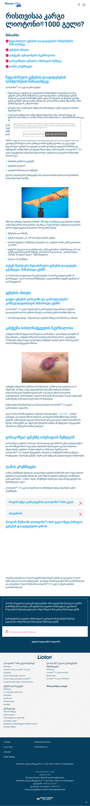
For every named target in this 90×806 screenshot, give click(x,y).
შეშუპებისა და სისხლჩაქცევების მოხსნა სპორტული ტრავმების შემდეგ (20, 725)
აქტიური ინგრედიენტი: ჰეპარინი (14, 676)
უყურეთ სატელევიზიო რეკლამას (46, 641)
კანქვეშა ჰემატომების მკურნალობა (32, 55)
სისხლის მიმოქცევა (10, 711)
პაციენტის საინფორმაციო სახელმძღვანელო (18, 682)
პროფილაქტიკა (9, 701)
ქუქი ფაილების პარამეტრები (33, 134)
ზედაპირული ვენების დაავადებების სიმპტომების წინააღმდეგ (41, 42)
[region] (45, 129)
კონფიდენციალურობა (42, 742)
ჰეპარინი (63, 413)
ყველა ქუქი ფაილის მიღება (56, 134)
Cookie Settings (9, 757)
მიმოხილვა (7, 666)
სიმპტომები (7, 695)
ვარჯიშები (7, 704)
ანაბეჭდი (7, 742)
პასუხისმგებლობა (41, 747)
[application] (45, 552)
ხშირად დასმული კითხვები (57, 686)
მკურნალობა (8, 698)
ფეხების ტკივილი (9, 715)
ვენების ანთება (19, 49)
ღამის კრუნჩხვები (20, 66)
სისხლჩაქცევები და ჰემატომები (14, 718)
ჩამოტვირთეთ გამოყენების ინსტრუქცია (23, 632)
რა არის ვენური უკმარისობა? (13, 692)
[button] (79, 5)
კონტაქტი (7, 752)
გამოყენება (7, 672)
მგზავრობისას (51, 675)
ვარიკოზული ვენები (10, 721)
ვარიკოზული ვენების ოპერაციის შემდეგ (35, 61)
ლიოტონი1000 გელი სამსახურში (58, 678)
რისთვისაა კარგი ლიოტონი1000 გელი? (17, 669)
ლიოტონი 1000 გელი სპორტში (57, 672)
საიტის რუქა (8, 747)
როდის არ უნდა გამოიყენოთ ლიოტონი (17, 678)
